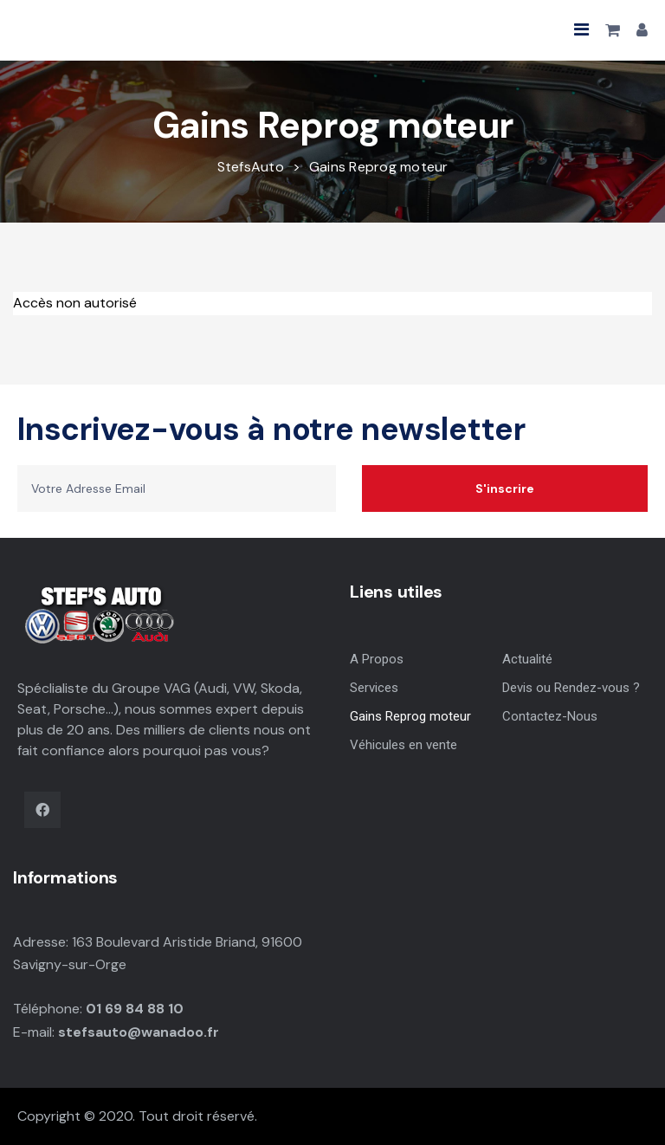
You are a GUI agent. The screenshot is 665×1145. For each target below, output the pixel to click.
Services (374, 687)
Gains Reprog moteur (410, 716)
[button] (581, 29)
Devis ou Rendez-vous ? (571, 687)
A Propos (377, 659)
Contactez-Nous (549, 716)
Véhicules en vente (403, 745)
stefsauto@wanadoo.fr (138, 1032)
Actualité (527, 659)
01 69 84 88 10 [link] (135, 1008)
